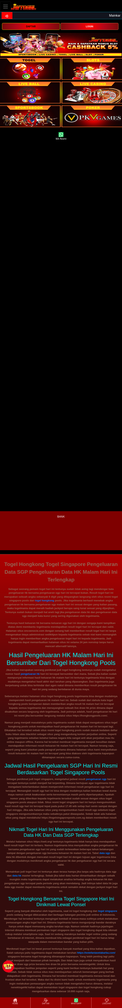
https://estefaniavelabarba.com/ (96, 952)
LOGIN (89, 26)
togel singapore (107, 911)
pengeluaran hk (30, 673)
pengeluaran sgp (96, 779)
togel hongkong (44, 600)
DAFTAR (31, 26)
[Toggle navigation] (5, 6)
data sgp (104, 853)
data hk (16, 875)
